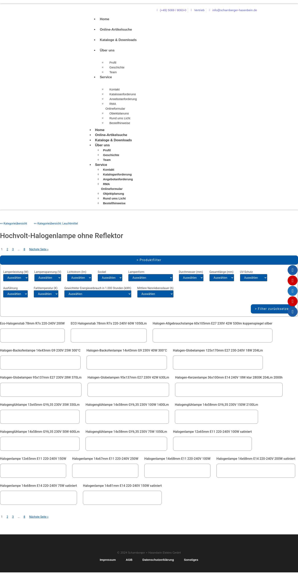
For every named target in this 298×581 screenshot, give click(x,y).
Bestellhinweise (120, 123)
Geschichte (117, 67)
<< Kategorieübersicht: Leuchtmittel (56, 223)
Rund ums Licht (120, 118)
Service (106, 77)
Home (104, 19)
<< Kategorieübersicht (13, 223)
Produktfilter (150, 260)
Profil (113, 62)
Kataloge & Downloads (118, 40)
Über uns (107, 50)
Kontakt (115, 89)
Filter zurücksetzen (274, 309)
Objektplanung (119, 113)
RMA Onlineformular (115, 106)
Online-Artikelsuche (116, 29)
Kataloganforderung (123, 94)
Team (113, 72)
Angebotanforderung (123, 99)
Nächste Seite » (39, 249)
